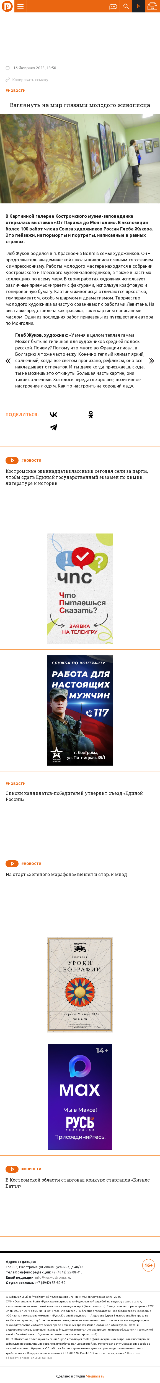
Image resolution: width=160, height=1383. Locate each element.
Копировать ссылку (27, 79)
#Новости (15, 90)
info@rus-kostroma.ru (52, 1277)
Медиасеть (95, 1376)
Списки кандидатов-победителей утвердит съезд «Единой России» (74, 796)
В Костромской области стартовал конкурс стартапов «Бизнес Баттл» (78, 1183)
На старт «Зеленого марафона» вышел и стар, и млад (66, 874)
